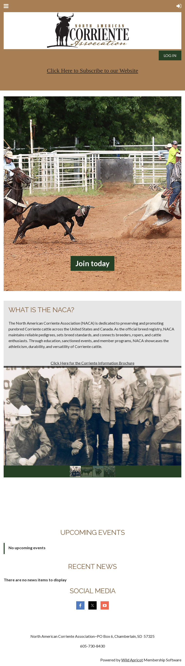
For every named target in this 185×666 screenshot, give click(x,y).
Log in (170, 55)
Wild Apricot (132, 659)
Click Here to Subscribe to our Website (92, 70)
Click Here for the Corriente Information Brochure (92, 363)
